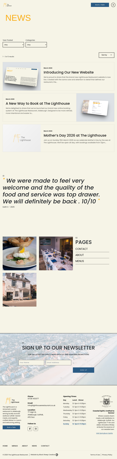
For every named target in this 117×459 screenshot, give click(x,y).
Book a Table (11, 427)
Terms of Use (95, 455)
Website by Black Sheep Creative (44, 455)
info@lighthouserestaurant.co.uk (41, 405)
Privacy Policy (107, 455)
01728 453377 (33, 398)
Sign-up (83, 370)
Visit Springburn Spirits (104, 433)
